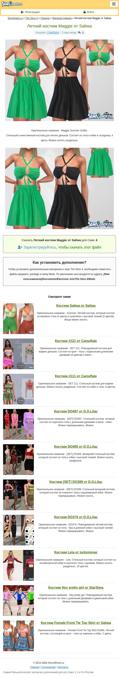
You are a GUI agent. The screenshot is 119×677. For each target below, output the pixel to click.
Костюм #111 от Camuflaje (76, 376)
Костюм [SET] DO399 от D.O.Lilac (75, 482)
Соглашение (48, 667)
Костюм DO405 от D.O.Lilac (76, 446)
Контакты (63, 667)
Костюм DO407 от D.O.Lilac (76, 411)
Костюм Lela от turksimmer (75, 552)
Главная (35, 667)
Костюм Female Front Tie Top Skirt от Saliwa (76, 623)
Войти (89, 12)
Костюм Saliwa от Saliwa (76, 305)
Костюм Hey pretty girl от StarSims (76, 587)
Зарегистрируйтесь (37, 247)
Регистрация (30, 12)
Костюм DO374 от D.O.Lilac (76, 517)
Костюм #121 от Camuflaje (76, 341)
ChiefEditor (53, 32)
